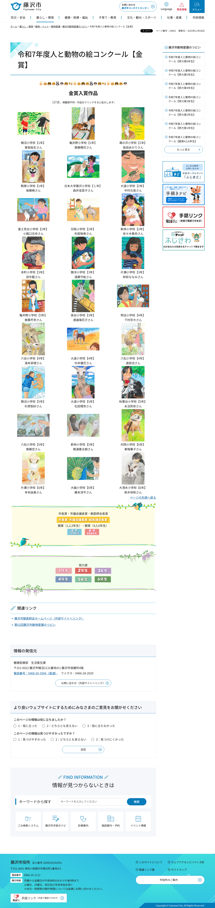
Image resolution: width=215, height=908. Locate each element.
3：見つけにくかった (110, 739)
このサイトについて (150, 862)
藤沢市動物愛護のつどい (74, 26)
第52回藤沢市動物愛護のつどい (35, 624)
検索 (137, 801)
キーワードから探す (35, 801)
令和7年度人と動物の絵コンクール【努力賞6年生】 (184, 59)
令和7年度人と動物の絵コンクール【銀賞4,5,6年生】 (184, 139)
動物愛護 (55, 26)
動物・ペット (42, 26)
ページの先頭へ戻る (143, 497)
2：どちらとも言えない (62, 726)
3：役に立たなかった (101, 726)
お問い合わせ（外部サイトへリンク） (83, 683)
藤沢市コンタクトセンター (135, 6)
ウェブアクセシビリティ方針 (187, 862)
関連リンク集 (147, 869)
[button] (166, 6)
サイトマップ (179, 869)
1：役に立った (27, 726)
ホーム (13, 26)
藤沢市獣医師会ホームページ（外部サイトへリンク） (49, 618)
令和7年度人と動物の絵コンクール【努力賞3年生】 (184, 99)
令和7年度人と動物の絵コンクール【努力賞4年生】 (184, 86)
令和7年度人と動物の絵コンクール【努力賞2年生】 (184, 112)
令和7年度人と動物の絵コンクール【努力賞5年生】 (184, 72)
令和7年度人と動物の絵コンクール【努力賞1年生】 (184, 126)
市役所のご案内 (169, 880)
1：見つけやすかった (32, 739)
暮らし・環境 (26, 26)
